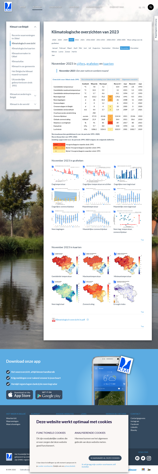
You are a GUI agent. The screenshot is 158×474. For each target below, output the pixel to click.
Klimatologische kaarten (23, 48)
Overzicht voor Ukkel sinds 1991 (66, 79)
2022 (77, 40)
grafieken (92, 63)
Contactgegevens (138, 418)
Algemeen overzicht (130, 79)
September (106, 48)
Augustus (97, 48)
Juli (89, 48)
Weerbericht (11, 418)
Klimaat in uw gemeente (23, 66)
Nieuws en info (94, 7)
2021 (83, 40)
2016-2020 (90, 40)
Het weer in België (16, 414)
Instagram (135, 421)
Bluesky (134, 430)
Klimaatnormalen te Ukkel (21, 55)
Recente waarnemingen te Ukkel (23, 37)
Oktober (115, 48)
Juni (85, 48)
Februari (62, 48)
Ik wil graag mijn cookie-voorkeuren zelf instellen (99, 465)
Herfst (74, 52)
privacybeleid (70, 466)
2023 (71, 40)
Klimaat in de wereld (19, 104)
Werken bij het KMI (116, 414)
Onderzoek (55, 7)
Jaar (53, 55)
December (134, 48)
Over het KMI (116, 7)
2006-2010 (111, 40)
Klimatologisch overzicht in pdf (70, 319)
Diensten (74, 7)
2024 (66, 40)
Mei (80, 48)
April (76, 48)
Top (142, 240)
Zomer (67, 52)
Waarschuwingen (13, 424)
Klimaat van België (19, 26)
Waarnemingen (12, 421)
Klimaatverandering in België (20, 96)
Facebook (135, 424)
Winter (54, 52)
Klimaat (37, 7)
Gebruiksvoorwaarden (28, 470)
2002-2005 (121, 40)
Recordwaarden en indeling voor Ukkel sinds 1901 (100, 79)
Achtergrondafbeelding (156, 28)
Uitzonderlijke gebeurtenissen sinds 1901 (22, 82)
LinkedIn (134, 427)
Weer (23, 7)
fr (143, 7)
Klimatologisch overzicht (23, 43)
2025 (60, 40)
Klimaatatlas (18, 61)
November (125, 48)
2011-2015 (101, 40)
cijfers (81, 63)
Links (83, 414)
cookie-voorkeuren (45, 466)
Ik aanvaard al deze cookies (105, 458)
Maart (69, 48)
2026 (54, 40)
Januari (55, 48)
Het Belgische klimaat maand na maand (22, 73)
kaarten (108, 63)
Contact (135, 414)
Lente (61, 52)
